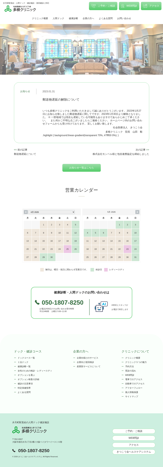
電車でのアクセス (133, 379)
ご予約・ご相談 (103, 6)
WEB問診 (129, 6)
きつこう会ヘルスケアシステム (134, 451)
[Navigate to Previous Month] (26, 212)
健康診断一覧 (24, 366)
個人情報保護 (131, 392)
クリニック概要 (40, 18)
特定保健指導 (24, 388)
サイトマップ (131, 396)
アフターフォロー (133, 388)
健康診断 (73, 18)
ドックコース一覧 (26, 358)
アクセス (151, 6)
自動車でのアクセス (135, 383)
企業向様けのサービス (87, 358)
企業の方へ (88, 18)
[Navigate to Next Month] (137, 212)
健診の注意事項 (25, 383)
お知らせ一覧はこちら (81, 167)
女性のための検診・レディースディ (35, 370)
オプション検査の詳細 (28, 379)
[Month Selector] (51, 212)
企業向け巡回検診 (85, 362)
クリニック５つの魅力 (136, 362)
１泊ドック (23, 362)
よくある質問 (106, 18)
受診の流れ (130, 370)
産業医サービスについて (88, 366)
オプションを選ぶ (26, 375)
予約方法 (129, 366)
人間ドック (58, 18)
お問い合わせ (124, 18)
